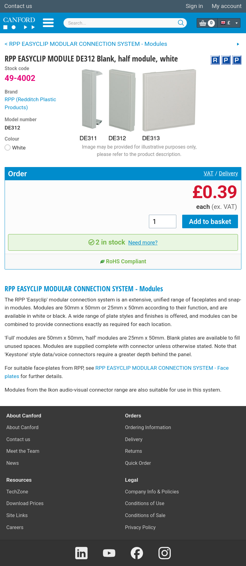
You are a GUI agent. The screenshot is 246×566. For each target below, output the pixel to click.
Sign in (194, 6)
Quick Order (138, 463)
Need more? (143, 243)
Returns (133, 451)
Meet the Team (22, 451)
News (12, 463)
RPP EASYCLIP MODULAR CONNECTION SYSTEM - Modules (84, 288)
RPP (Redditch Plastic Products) (30, 103)
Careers (15, 527)
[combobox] (125, 23)
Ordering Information (148, 427)
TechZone (17, 492)
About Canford (22, 427)
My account (227, 6)
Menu (48, 22)
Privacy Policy (140, 527)
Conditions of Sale (145, 515)
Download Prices (25, 503)
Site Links (17, 515)
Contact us (18, 6)
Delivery (228, 173)
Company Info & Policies (152, 492)
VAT (209, 173)
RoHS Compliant (123, 261)
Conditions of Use (145, 503)
